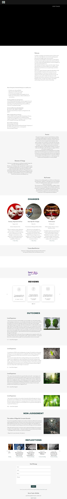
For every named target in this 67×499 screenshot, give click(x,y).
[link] (3, 2)
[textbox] (33, 467)
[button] (15, 240)
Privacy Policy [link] (37, 489)
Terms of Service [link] (42, 489)
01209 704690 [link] (56, 6)
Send (33, 486)
